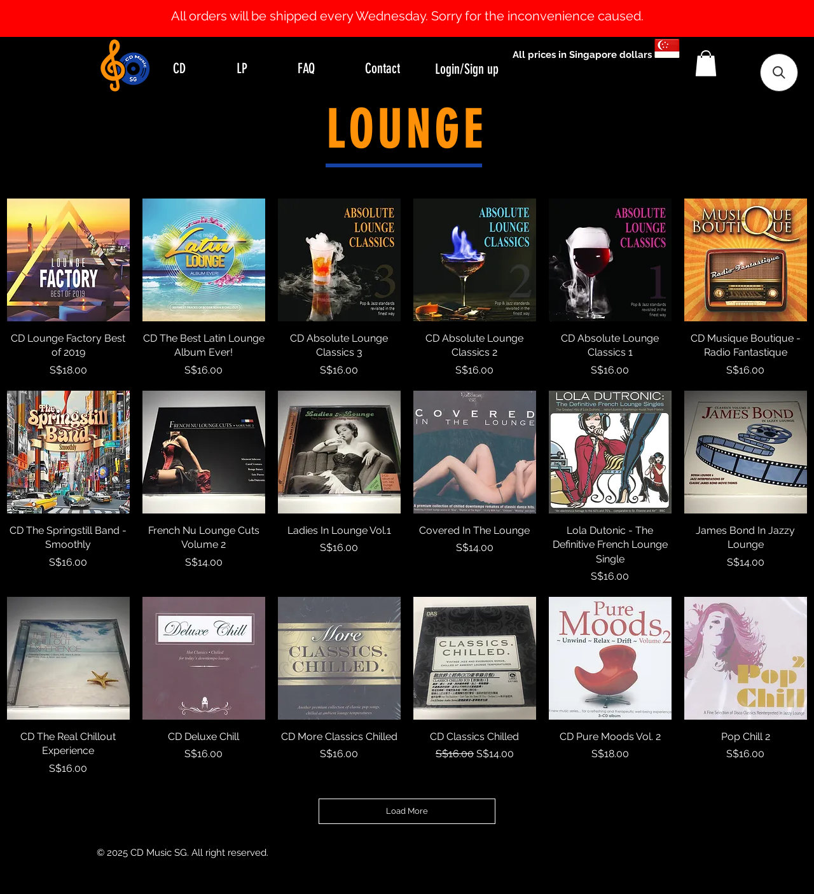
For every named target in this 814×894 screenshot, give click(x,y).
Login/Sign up (467, 69)
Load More (407, 811)
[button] (706, 63)
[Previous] (71, 18)
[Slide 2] (418, 5)
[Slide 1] (407, 5)
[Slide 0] (395, 5)
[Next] (742, 18)
